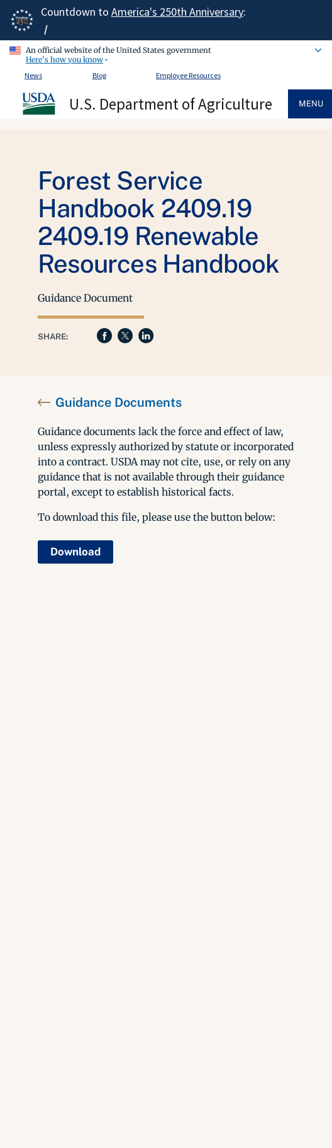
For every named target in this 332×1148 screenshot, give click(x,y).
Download (75, 551)
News (33, 75)
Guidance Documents (118, 402)
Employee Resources (188, 75)
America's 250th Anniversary (177, 11)
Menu (311, 103)
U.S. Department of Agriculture (170, 104)
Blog (99, 75)
